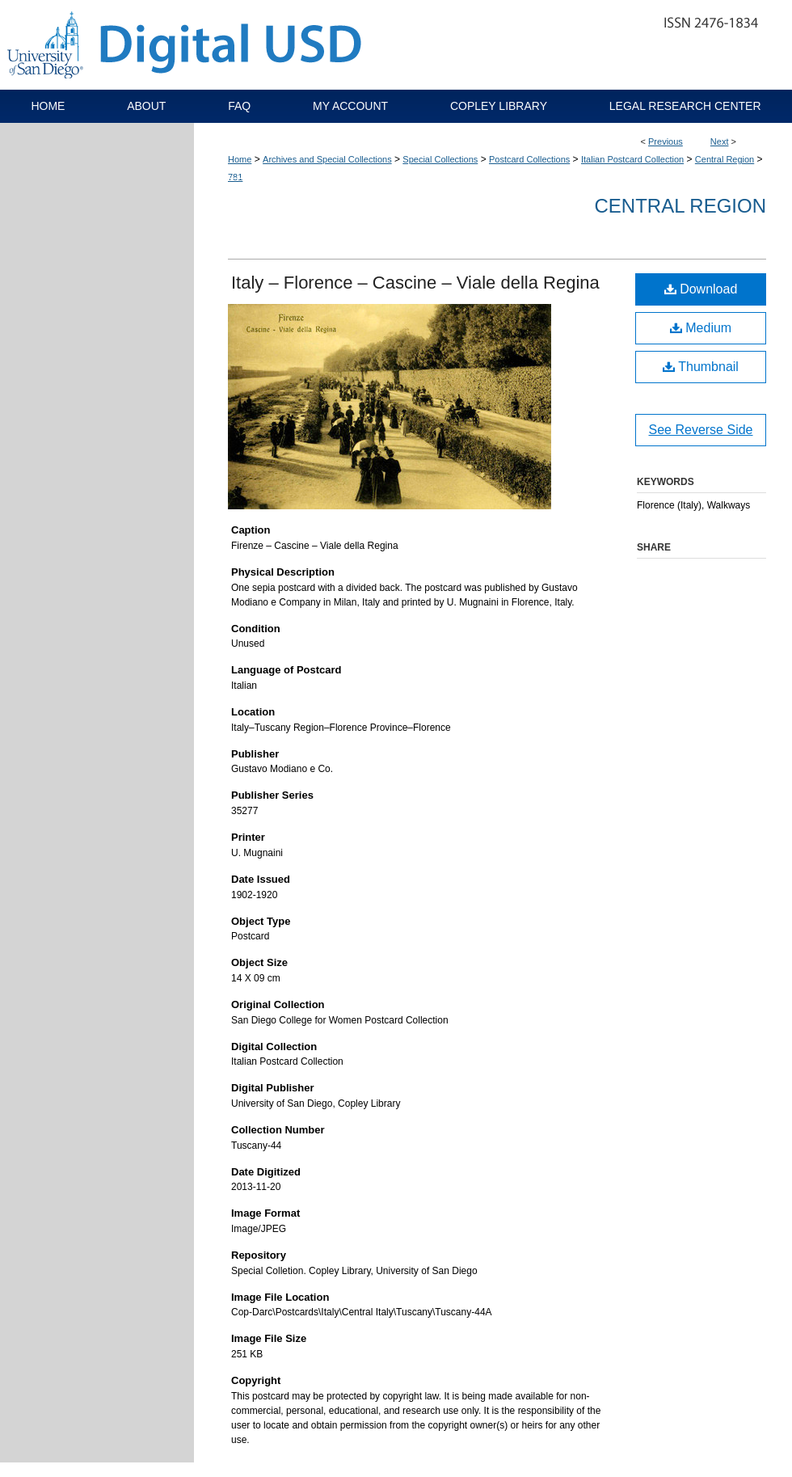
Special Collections (440, 159)
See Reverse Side (701, 430)
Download (701, 289)
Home (239, 159)
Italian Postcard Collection (632, 159)
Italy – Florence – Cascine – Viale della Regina (415, 282)
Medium (700, 328)
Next (719, 141)
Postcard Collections (529, 159)
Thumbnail (701, 366)
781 (235, 177)
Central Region (724, 159)
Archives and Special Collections (327, 159)
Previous (665, 141)
